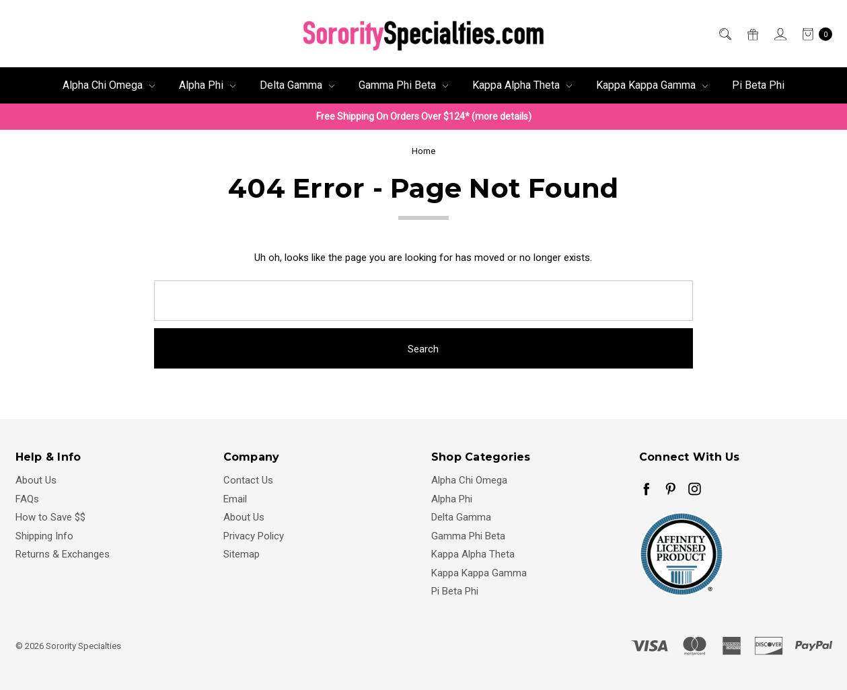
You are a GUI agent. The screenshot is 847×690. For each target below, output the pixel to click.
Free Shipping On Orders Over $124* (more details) (423, 116)
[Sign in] (779, 34)
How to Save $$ (50, 517)
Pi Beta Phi (758, 85)
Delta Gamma (297, 85)
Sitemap (241, 554)
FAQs (27, 499)
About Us (36, 480)
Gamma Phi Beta (403, 85)
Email (235, 499)
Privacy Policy (253, 536)
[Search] (724, 34)
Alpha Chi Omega (109, 85)
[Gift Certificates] (751, 34)
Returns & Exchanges (62, 554)
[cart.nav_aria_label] (813, 34)
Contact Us (248, 480)
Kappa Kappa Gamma (652, 85)
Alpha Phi (207, 85)
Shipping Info (44, 536)
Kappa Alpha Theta (522, 85)
